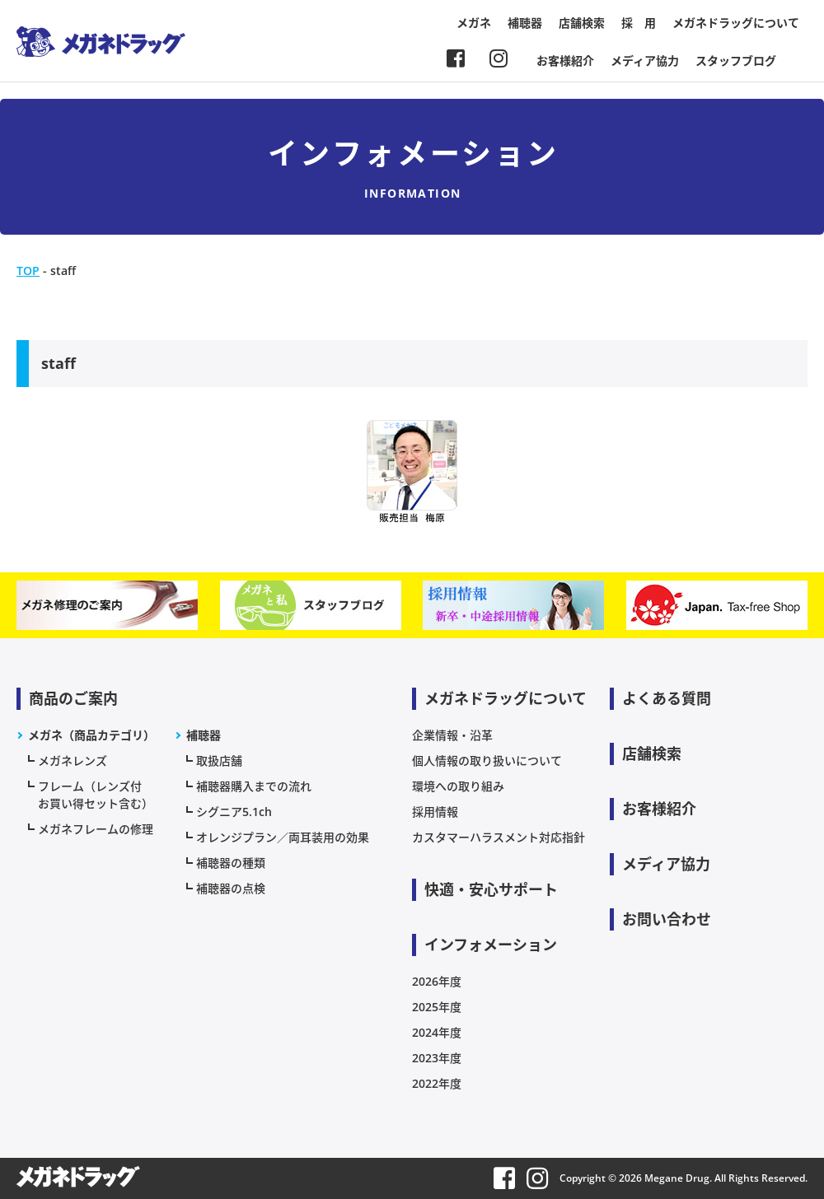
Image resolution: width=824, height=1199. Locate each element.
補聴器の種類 (230, 862)
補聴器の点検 (230, 888)
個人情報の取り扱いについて (487, 760)
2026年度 (436, 981)
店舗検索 (582, 22)
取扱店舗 (219, 760)
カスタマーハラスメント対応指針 (498, 837)
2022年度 (436, 1083)
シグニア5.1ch (234, 811)
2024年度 (436, 1032)
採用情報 (435, 811)
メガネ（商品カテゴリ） (91, 735)
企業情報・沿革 (452, 735)
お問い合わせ (666, 919)
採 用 (638, 22)
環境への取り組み (458, 786)
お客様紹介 (565, 60)
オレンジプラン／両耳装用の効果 (282, 837)
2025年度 (436, 1007)
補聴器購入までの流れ (253, 786)
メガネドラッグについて (735, 22)
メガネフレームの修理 (95, 829)
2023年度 (436, 1058)
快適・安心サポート (491, 889)
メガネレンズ (72, 760)
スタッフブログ (735, 60)
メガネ (473, 22)
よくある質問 (666, 698)
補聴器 (525, 22)
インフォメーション (490, 944)
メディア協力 (645, 60)
